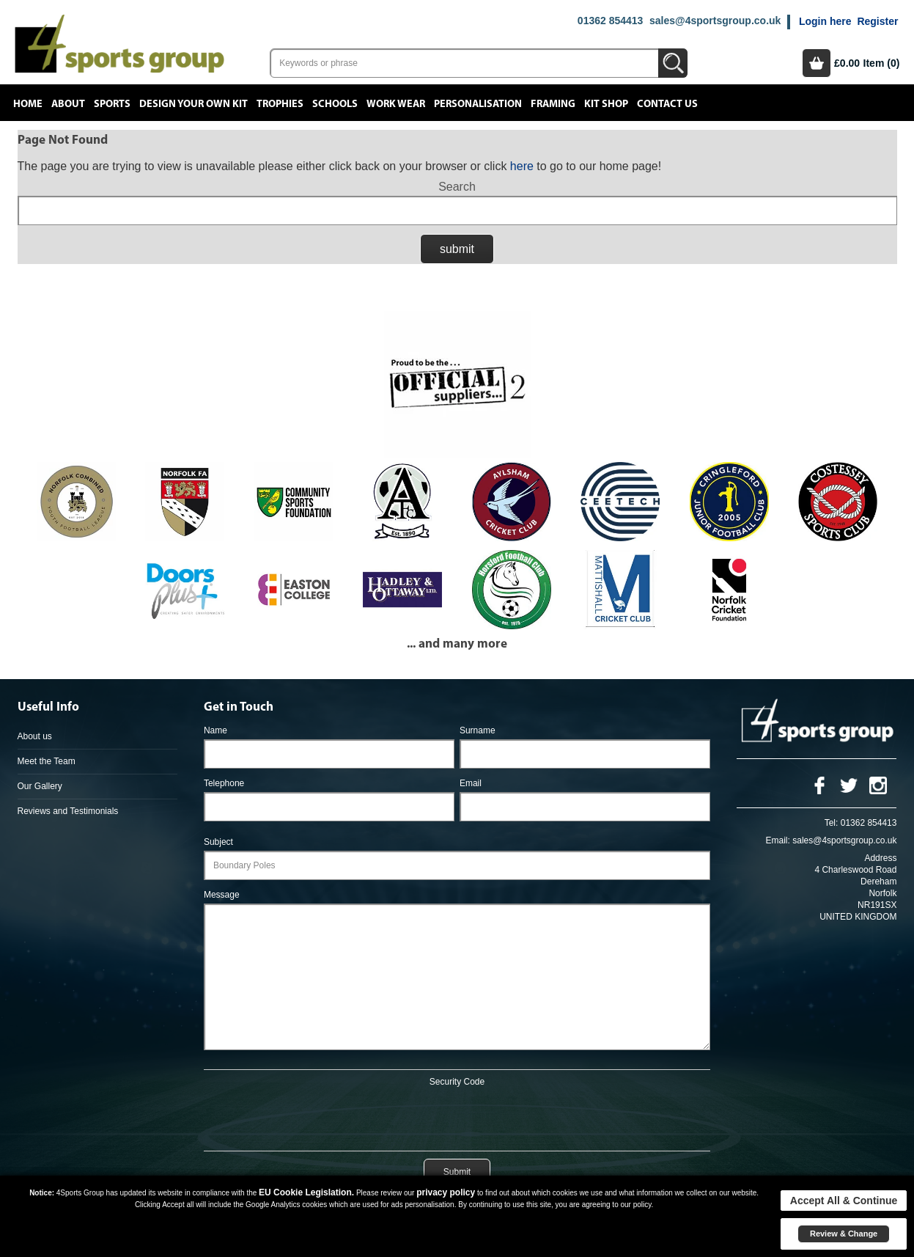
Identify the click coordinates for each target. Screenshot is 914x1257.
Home (28, 104)
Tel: (832, 823)
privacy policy (445, 1192)
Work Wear (395, 104)
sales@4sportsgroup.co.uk (715, 20)
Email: (778, 840)
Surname (477, 730)
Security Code (457, 1082)
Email (471, 783)
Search (457, 186)
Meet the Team (46, 761)
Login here (825, 21)
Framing (553, 104)
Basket (816, 63)
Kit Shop (606, 104)
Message (222, 895)
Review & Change (843, 1233)
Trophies (280, 104)
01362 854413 (611, 20)
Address (880, 858)
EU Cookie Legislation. (306, 1192)
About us (35, 736)
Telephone (224, 783)
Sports (112, 104)
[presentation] (456, 1116)
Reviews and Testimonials (68, 811)
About (68, 104)
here (522, 166)
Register (877, 21)
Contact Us (667, 104)
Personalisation (478, 104)
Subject (218, 842)
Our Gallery (40, 786)
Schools (335, 104)
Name (215, 730)
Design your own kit (193, 104)
